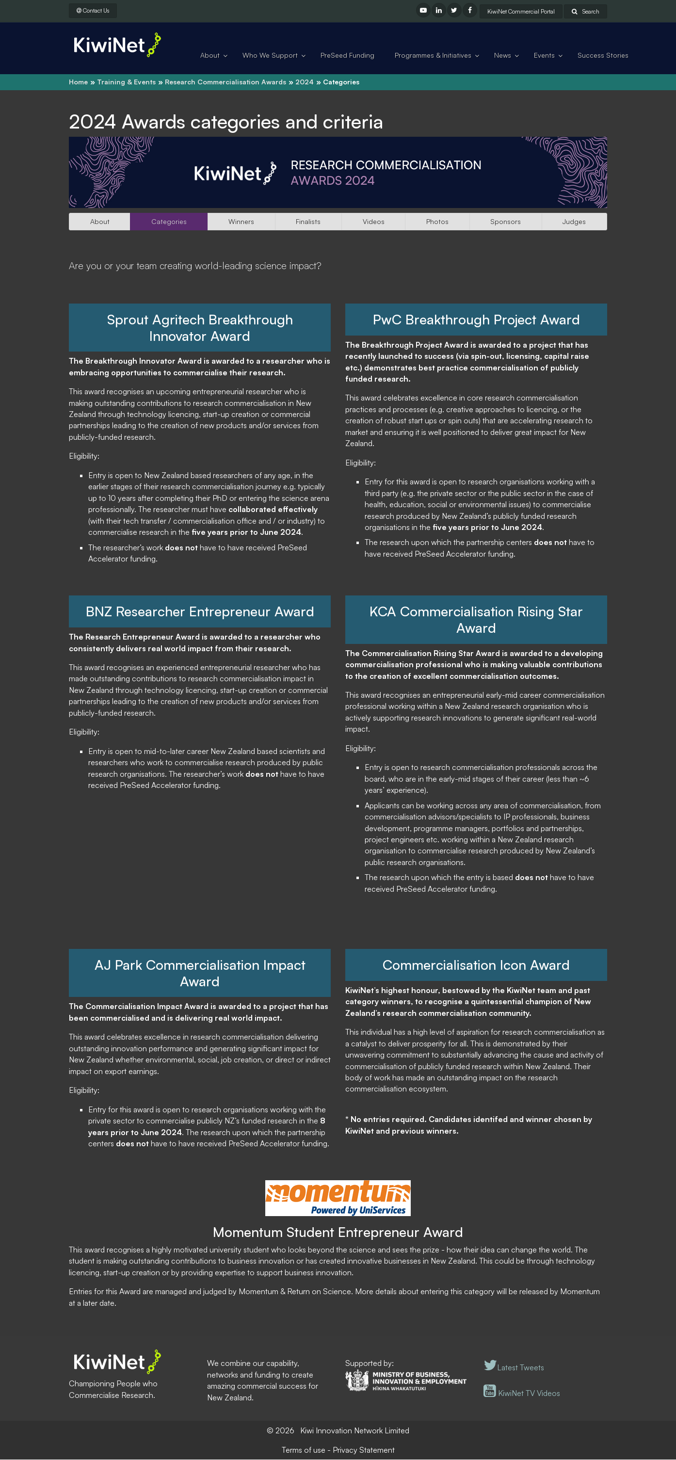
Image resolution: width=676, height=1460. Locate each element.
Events (544, 55)
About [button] (100, 221)
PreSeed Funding (347, 55)
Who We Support (270, 55)
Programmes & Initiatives (433, 55)
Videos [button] (374, 221)
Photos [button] (437, 221)
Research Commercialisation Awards (225, 82)
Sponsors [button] (505, 221)
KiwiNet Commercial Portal (521, 11)
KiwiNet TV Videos (521, 1393)
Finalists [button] (308, 221)
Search (585, 11)
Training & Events (126, 82)
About (210, 55)
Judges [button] (574, 221)
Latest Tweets (513, 1368)
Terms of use (303, 1450)
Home (78, 82)
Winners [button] (241, 221)
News (502, 55)
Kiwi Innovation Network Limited (354, 1431)
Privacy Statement (364, 1450)
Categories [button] (169, 221)
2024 (304, 82)
